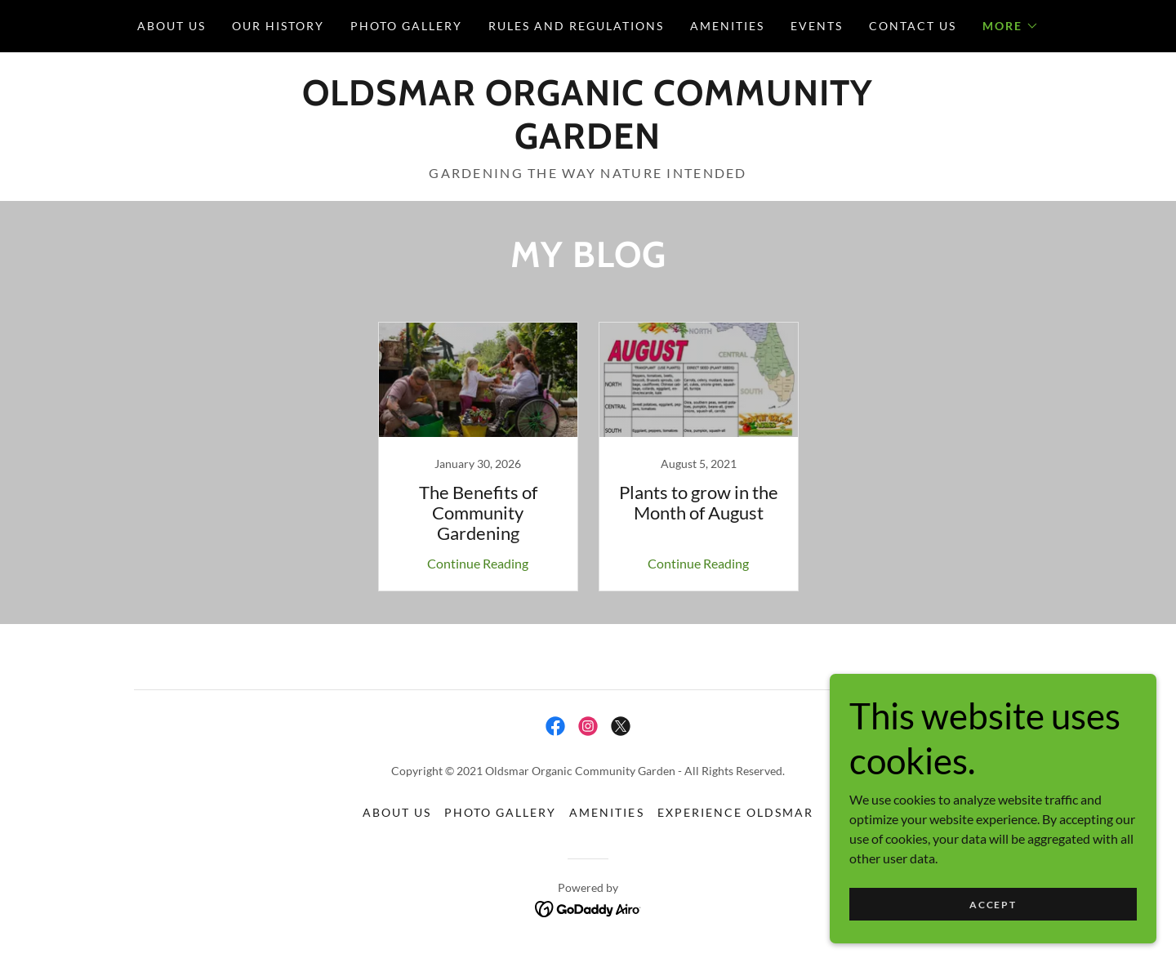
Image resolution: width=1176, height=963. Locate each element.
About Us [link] (171, 26)
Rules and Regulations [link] (576, 26)
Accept (992, 904)
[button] (1010, 26)
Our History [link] (278, 26)
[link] (588, 143)
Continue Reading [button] (477, 563)
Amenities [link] (727, 26)
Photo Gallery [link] (406, 26)
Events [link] (817, 26)
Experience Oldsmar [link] (735, 812)
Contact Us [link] (912, 26)
